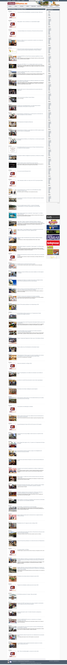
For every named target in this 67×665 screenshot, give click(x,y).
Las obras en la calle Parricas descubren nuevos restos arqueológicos (30, 380)
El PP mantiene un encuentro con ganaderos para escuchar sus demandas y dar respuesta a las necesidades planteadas (29, 500)
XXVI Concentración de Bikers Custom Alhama (26, 97)
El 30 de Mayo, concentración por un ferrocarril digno (27, 506)
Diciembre (50, 28)
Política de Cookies (38, 663)
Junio (49, 22)
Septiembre (50, 39)
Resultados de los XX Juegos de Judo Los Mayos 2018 (27, 523)
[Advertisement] (53, 209)
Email (58, 0)
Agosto (49, 21)
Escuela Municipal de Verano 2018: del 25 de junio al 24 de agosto (29, 424)
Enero (49, 34)
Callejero (27, 6)
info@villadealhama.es (23, 663)
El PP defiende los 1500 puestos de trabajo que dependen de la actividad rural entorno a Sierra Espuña (29, 81)
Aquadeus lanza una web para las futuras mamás (26, 263)
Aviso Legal (28, 663)
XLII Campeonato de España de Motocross (25, 121)
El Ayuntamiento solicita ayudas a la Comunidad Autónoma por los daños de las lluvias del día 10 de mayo (29, 398)
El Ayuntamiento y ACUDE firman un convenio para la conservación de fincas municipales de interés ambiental (30, 114)
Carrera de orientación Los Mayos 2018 (24, 363)
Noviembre (50, 19)
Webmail (51, 6)
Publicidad (57, 6)
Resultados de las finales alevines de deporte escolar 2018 (28, 576)
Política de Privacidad (33, 663)
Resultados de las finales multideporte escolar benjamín (27, 388)
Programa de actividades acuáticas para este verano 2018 (28, 585)
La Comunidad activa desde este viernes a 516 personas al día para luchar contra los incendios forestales (30, 532)
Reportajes (21, 6)
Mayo (49, 13)
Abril (49, 23)
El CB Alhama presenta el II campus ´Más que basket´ (27, 594)
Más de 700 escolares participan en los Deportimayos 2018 (28, 304)
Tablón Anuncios (33, 6)
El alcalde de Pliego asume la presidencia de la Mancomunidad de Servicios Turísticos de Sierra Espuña (29, 331)
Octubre (49, 20)
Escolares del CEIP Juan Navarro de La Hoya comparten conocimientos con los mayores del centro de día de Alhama (30, 604)
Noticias (16, 6)
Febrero (49, 15)
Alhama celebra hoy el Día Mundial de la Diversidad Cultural (28, 347)
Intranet (23, 0)
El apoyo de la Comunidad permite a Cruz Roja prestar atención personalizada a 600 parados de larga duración (29, 106)
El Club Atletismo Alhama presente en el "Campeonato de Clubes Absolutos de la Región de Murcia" (29, 314)
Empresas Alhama (45, 6)
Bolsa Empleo (39, 6)
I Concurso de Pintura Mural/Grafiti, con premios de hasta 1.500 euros (30, 12)
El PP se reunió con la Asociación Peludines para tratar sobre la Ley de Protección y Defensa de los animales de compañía (30, 289)
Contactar (10, 6)
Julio (49, 40)
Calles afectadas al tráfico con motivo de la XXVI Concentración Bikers (30, 180)
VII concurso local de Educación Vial (24, 171)
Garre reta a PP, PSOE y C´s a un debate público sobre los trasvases (30, 64)
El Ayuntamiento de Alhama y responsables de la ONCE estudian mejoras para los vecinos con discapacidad (29, 131)
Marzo (49, 14)
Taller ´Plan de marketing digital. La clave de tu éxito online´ (28, 651)
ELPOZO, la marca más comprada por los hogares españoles (28, 296)
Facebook (56, 0)
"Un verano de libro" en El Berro (23, 549)
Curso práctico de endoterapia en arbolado (25, 406)
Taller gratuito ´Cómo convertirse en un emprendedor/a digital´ (29, 21)
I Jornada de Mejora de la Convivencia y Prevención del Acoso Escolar (30, 30)
